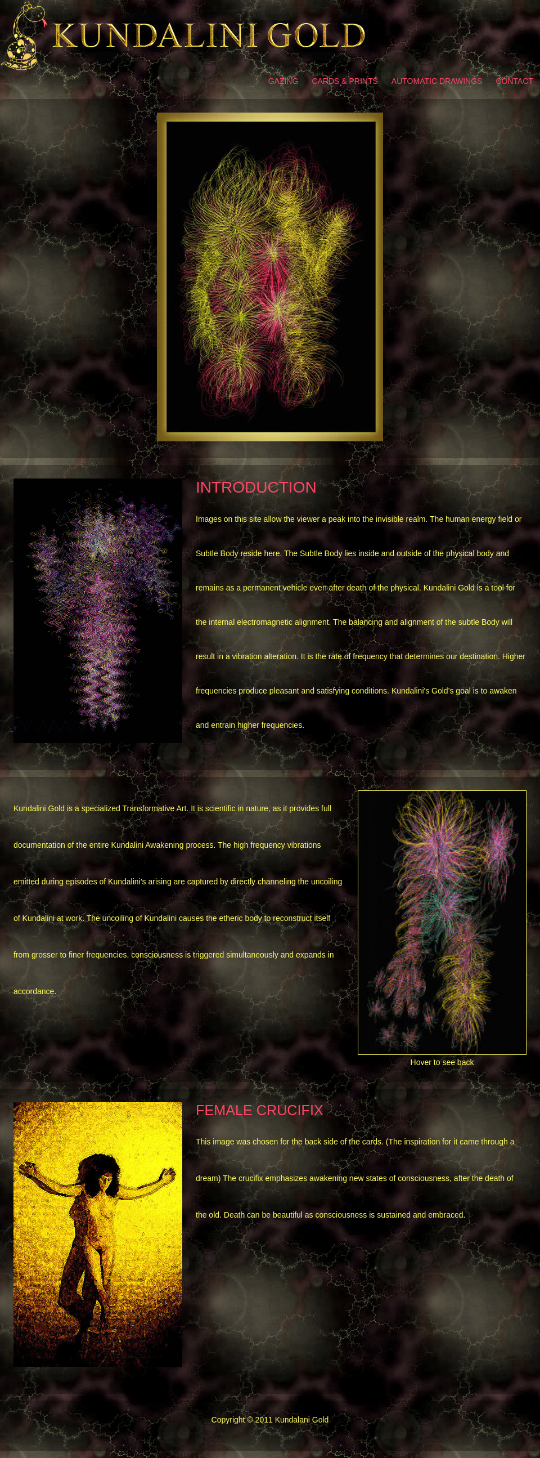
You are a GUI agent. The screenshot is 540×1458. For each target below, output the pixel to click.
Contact (514, 81)
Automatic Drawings (437, 81)
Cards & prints (344, 81)
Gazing (283, 81)
